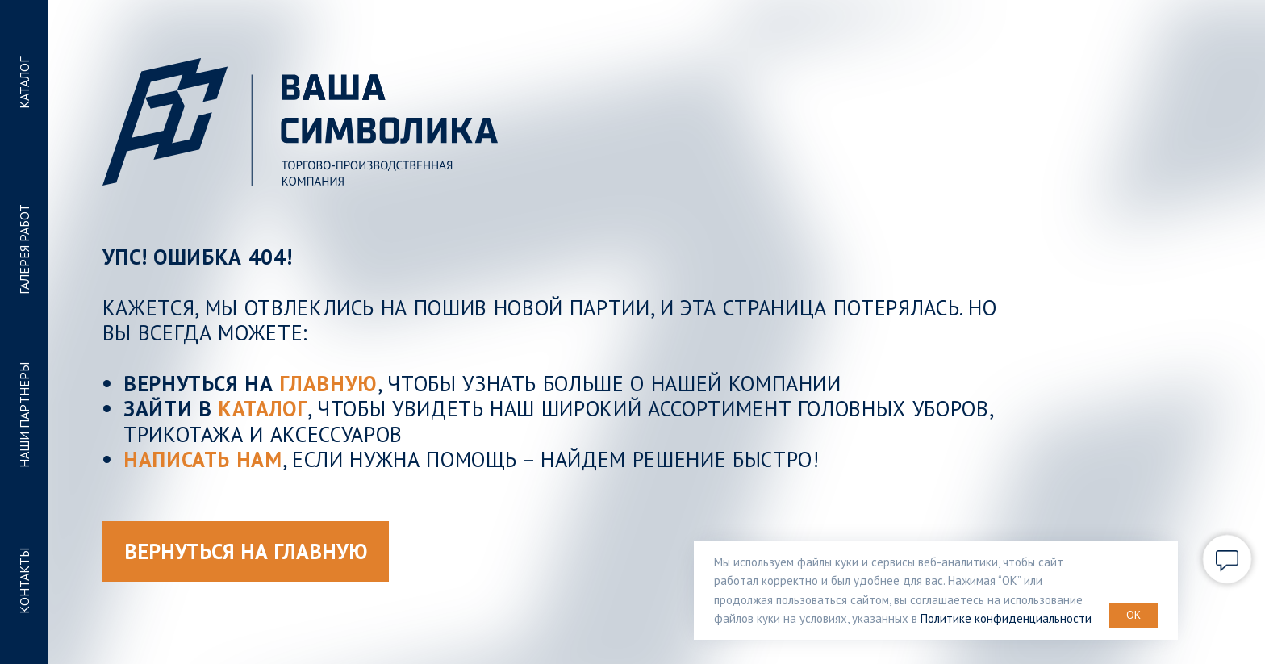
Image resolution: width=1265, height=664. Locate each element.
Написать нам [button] (202, 459)
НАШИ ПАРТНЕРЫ (24, 415)
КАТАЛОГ (24, 83)
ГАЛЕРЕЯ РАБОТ (24, 249)
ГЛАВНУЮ (328, 383)
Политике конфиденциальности (1006, 618)
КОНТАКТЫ (24, 581)
